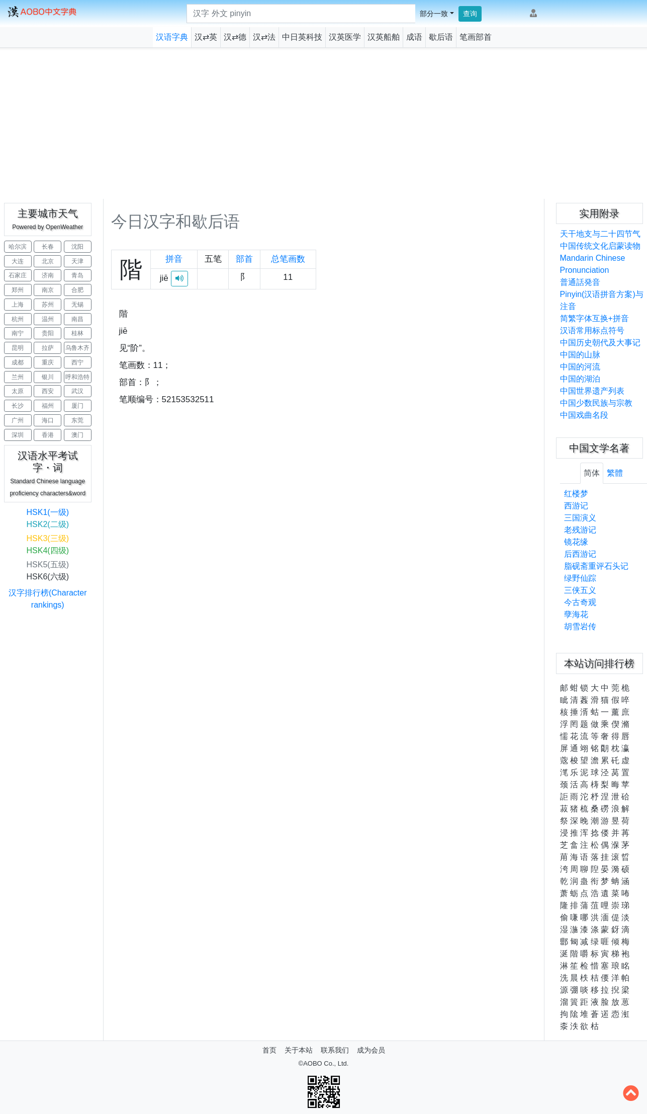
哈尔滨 (18, 246)
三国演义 (580, 517)
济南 (48, 275)
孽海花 (576, 614)
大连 (18, 261)
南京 (48, 289)
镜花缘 (576, 542)
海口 (48, 420)
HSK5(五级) (48, 564)
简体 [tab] (592, 473)
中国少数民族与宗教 (596, 403)
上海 (18, 304)
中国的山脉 (580, 354)
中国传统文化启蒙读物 (600, 246)
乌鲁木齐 (77, 347)
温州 (48, 319)
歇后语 (441, 37)
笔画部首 (475, 37)
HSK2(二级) (48, 524)
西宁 (77, 362)
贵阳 (48, 333)
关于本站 (299, 1050)
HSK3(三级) (48, 538)
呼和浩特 (77, 377)
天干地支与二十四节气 (600, 234)
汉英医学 (345, 37)
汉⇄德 (235, 37)
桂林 (77, 333)
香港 (48, 434)
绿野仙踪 (580, 578)
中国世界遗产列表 (592, 391)
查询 (470, 14)
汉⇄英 (206, 37)
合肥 (77, 289)
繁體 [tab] (615, 473)
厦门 (77, 405)
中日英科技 (302, 37)
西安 (48, 391)
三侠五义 (580, 590)
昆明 (18, 347)
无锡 (77, 304)
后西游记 (580, 554)
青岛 (77, 275)
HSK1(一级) (48, 512)
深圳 (18, 434)
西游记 (576, 505)
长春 (48, 246)
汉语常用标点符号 (592, 330)
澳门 (77, 434)
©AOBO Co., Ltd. (324, 1063)
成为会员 (371, 1050)
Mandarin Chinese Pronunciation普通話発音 (592, 270)
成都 (18, 362)
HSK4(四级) (48, 550)
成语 (414, 37)
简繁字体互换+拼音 (594, 318)
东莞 (77, 420)
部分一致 (434, 14)
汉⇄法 (264, 37)
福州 (48, 405)
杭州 (18, 319)
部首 (244, 259)
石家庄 (18, 275)
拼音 (173, 259)
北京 (48, 261)
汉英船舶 (383, 37)
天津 (77, 261)
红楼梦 (576, 493)
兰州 (18, 377)
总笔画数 (288, 259)
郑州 (18, 289)
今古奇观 (580, 602)
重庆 (48, 362)
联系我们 (335, 1050)
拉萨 (48, 347)
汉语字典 (172, 37)
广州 (18, 420)
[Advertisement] (323, 123)
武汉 (77, 391)
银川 (48, 377)
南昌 (77, 319)
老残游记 (580, 530)
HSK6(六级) (48, 576)
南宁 (18, 333)
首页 (269, 1050)
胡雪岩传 (580, 626)
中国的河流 (580, 366)
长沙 (18, 405)
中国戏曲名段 (584, 415)
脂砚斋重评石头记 (596, 566)
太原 (18, 391)
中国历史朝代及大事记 (600, 342)
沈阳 (77, 246)
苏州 (48, 304)
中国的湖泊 (580, 379)
